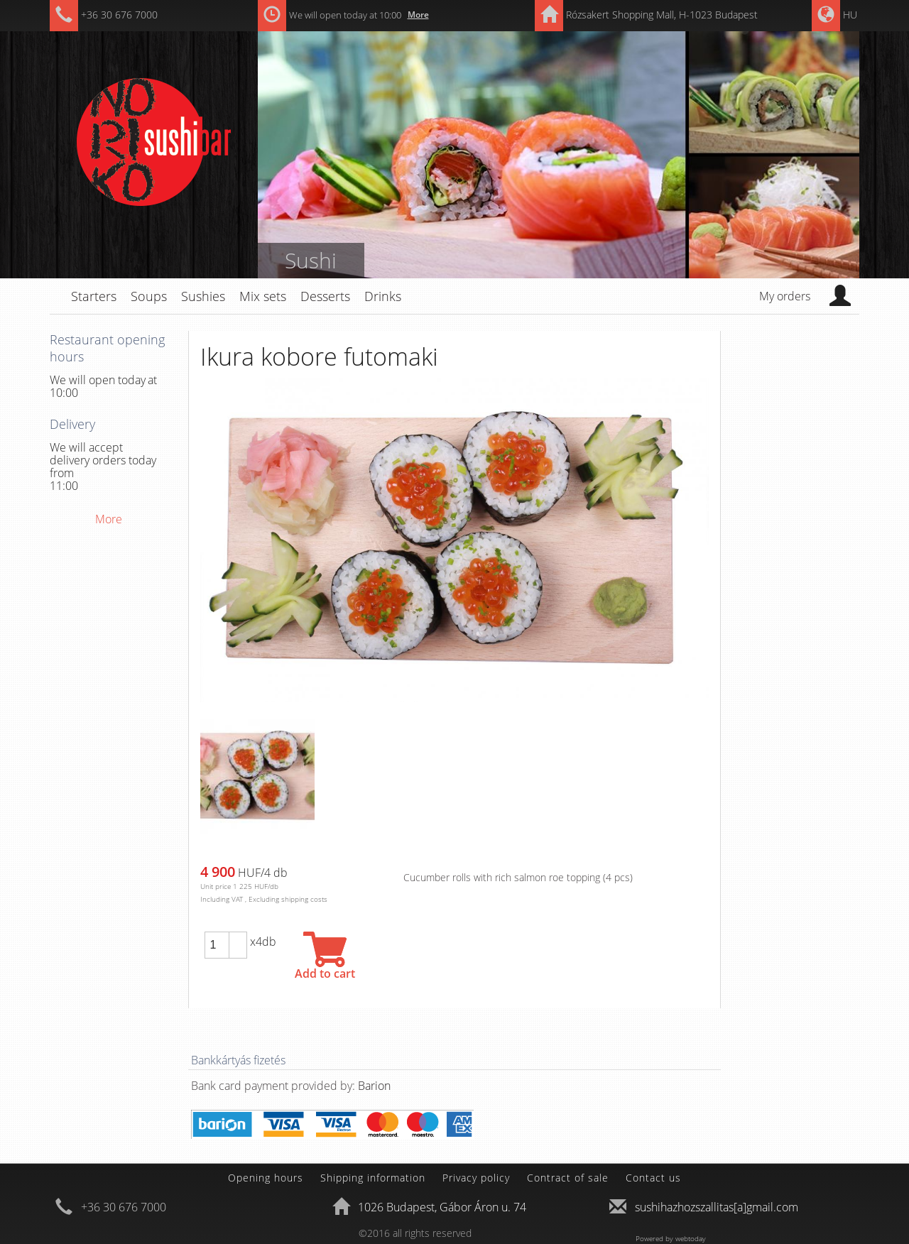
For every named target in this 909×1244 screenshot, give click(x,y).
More (418, 15)
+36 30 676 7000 (119, 14)
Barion (374, 1085)
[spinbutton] (216, 945)
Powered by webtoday (671, 1238)
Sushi (311, 260)
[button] (238, 938)
